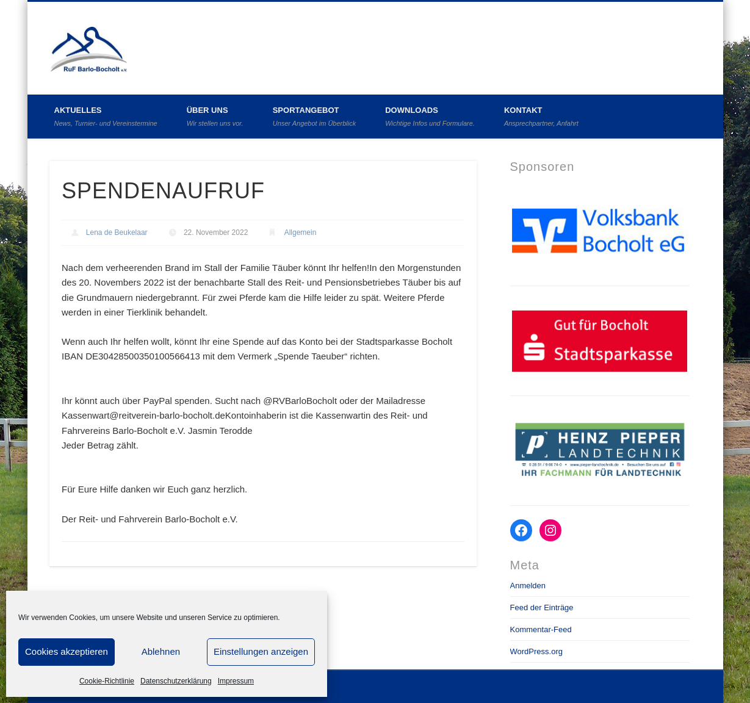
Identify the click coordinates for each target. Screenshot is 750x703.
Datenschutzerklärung (176, 681)
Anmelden (528, 585)
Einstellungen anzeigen (261, 651)
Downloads (430, 116)
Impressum (236, 681)
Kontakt (541, 116)
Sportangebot (314, 116)
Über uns (215, 116)
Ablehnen (161, 651)
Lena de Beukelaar (117, 232)
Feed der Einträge (542, 607)
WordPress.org (536, 651)
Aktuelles (105, 116)
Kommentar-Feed (541, 629)
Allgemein (300, 232)
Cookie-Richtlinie (106, 681)
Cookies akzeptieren (66, 651)
